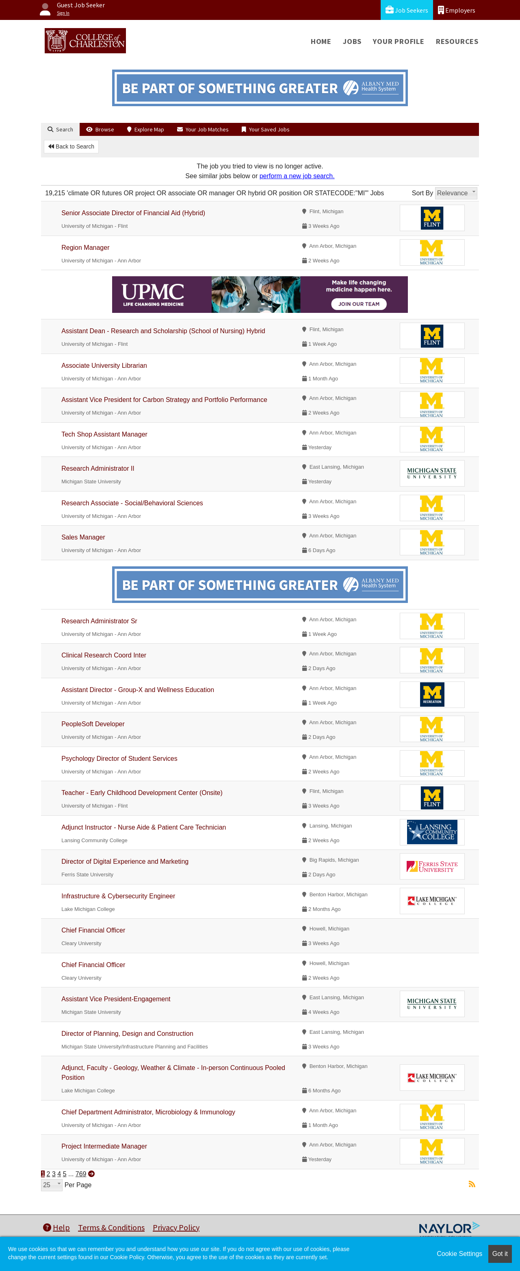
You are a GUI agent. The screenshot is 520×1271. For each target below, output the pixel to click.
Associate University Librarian (104, 365)
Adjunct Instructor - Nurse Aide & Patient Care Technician (143, 827)
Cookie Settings (459, 1253)
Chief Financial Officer (93, 930)
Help (56, 1227)
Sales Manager (83, 537)
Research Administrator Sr (99, 621)
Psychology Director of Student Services (119, 758)
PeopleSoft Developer (93, 724)
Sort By (422, 193)
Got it (500, 1253)
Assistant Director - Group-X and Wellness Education (137, 689)
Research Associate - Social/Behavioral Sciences (132, 503)
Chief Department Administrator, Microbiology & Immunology (148, 1112)
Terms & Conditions (111, 1227)
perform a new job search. (297, 176)
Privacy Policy (176, 1227)
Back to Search (71, 146)
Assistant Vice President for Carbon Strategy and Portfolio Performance (164, 399)
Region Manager (85, 247)
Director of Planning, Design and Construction (127, 1033)
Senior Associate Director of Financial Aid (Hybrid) (133, 213)
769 (81, 1174)
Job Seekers (407, 10)
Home (321, 41)
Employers (456, 10)
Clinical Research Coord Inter (103, 655)
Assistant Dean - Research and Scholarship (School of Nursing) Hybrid (163, 331)
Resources (457, 41)
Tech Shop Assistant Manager (104, 434)
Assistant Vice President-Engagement (115, 999)
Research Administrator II (97, 468)
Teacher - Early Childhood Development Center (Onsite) (142, 792)
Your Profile (399, 41)
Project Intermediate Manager (104, 1146)
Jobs (352, 41)
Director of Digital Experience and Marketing (124, 861)
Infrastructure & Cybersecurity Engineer (118, 896)
